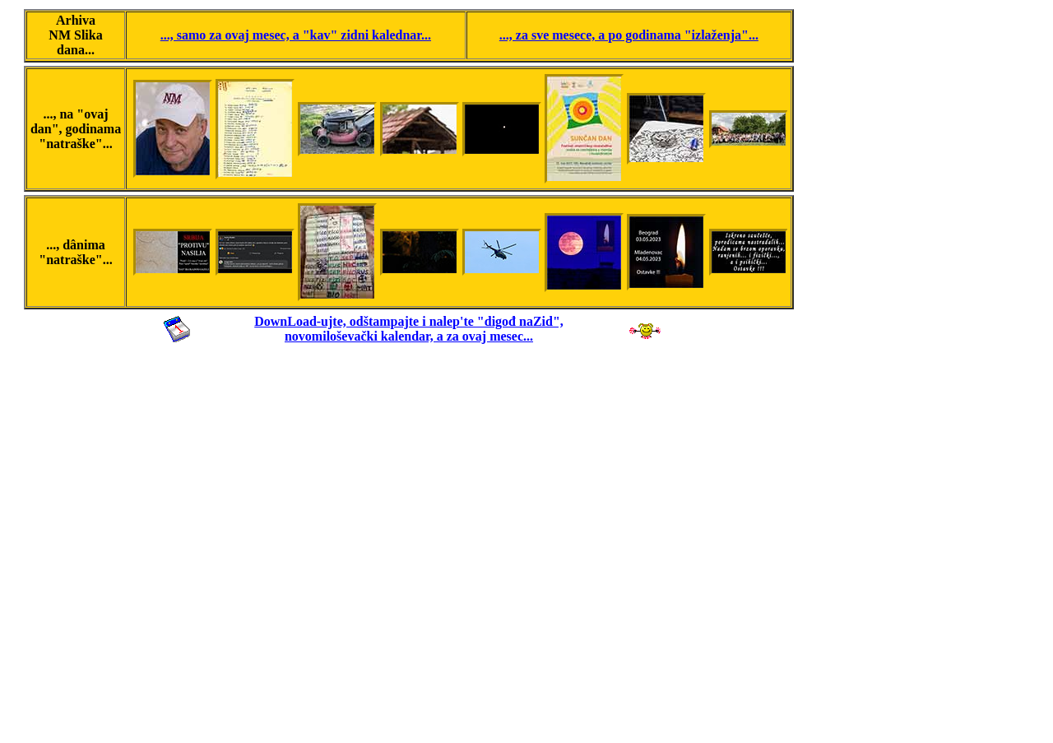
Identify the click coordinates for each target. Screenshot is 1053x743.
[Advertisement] (409, 541)
